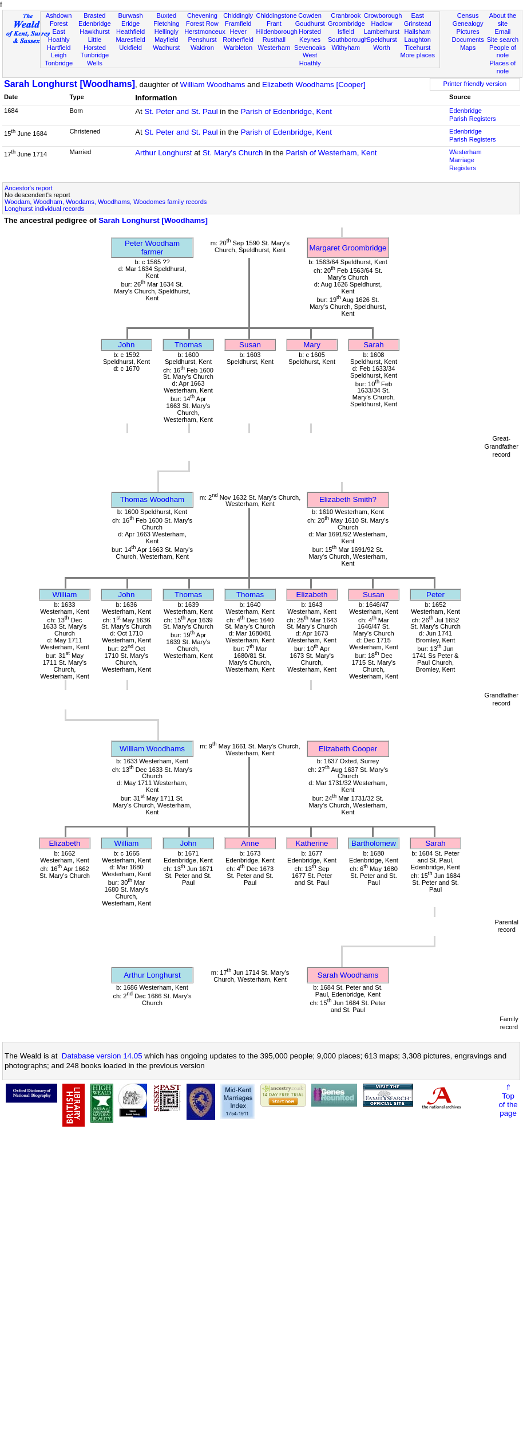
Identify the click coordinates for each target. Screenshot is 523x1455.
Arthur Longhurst (163, 152)
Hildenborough (277, 31)
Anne (250, 843)
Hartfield (58, 47)
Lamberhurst (381, 31)
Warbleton (238, 47)
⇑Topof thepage (507, 1100)
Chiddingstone (276, 15)
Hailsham (418, 31)
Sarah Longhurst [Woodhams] (69, 84)
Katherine (311, 843)
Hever (238, 31)
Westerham (274, 47)
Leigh (58, 55)
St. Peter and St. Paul (180, 111)
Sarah (373, 344)
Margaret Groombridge (348, 248)
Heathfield (130, 31)
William (65, 594)
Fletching (166, 23)
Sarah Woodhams (348, 975)
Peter (435, 594)
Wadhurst (166, 47)
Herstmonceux (204, 31)
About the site (503, 19)
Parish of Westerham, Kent (331, 152)
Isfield (346, 31)
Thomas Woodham (152, 499)
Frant (274, 23)
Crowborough (383, 15)
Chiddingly (238, 15)
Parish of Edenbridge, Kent (286, 111)
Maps (468, 47)
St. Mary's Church (233, 152)
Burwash (130, 15)
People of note (502, 51)
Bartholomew (373, 843)
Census (468, 15)
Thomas (188, 344)
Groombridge (346, 23)
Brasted (94, 15)
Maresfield (130, 39)
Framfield (238, 23)
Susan (250, 344)
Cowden (310, 15)
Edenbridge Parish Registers (472, 114)
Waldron (202, 47)
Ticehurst (417, 47)
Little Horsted (95, 43)
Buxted (166, 15)
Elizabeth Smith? (348, 499)
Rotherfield (238, 39)
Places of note (503, 67)
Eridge (130, 23)
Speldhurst (381, 39)
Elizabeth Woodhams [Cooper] (314, 84)
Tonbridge (59, 63)
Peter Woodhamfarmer (152, 247)
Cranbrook (345, 15)
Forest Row (202, 23)
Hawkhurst (94, 31)
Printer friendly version (475, 83)
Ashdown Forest (59, 19)
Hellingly (166, 31)
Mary (311, 344)
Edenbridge (94, 23)
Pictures (468, 31)
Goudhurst (310, 23)
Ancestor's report (29, 188)
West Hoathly (310, 59)
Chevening (202, 15)
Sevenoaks (310, 47)
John (126, 344)
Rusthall (274, 39)
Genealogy (468, 23)
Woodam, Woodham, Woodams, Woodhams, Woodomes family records (106, 201)
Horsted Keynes (310, 35)
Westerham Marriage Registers (465, 159)
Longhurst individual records (44, 208)
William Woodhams (212, 84)
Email (503, 31)
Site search (503, 39)
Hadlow (381, 23)
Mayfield (166, 39)
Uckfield (130, 47)
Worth (381, 47)
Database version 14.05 (102, 1056)
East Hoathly (59, 35)
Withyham (346, 47)
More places (417, 55)
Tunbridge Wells (95, 59)
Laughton (418, 39)
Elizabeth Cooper (348, 748)
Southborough (348, 39)
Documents (468, 39)
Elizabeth (312, 594)
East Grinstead (417, 19)
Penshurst (202, 39)
